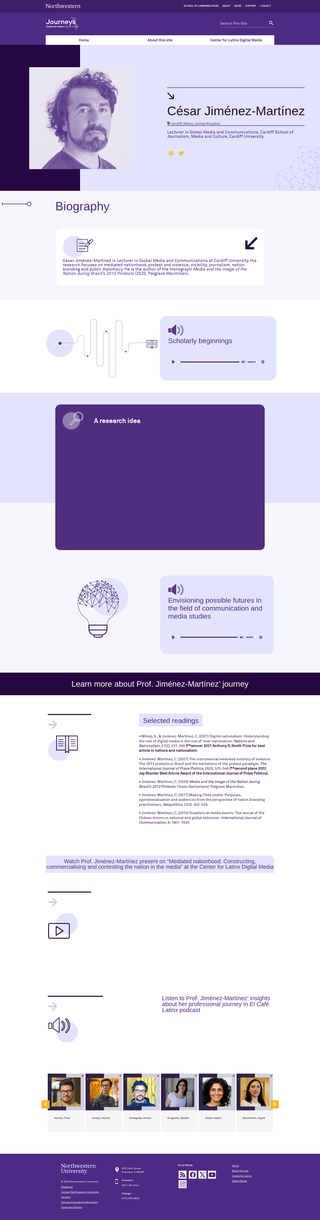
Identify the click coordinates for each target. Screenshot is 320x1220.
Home (235, 1166)
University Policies (71, 1207)
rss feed (183, 1175)
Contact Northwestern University (80, 1192)
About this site (240, 1171)
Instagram (183, 1184)
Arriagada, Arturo (140, 1117)
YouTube (212, 1175)
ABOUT (226, 6)
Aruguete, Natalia (178, 1117)
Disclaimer (67, 1187)
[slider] (208, 362)
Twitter (202, 1175)
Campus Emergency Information (79, 1202)
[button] (45, 1104)
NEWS (237, 6)
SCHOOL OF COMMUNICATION (201, 6)
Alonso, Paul (62, 1117)
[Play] (173, 362)
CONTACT (265, 6)
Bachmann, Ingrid (254, 1117)
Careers (65, 1197)
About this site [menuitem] (160, 40)
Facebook (193, 1175)
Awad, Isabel (213, 1117)
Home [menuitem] (84, 40)
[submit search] (270, 23)
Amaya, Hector (101, 1117)
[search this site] (243, 23)
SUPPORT (250, 6)
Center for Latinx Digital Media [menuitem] (236, 40)
